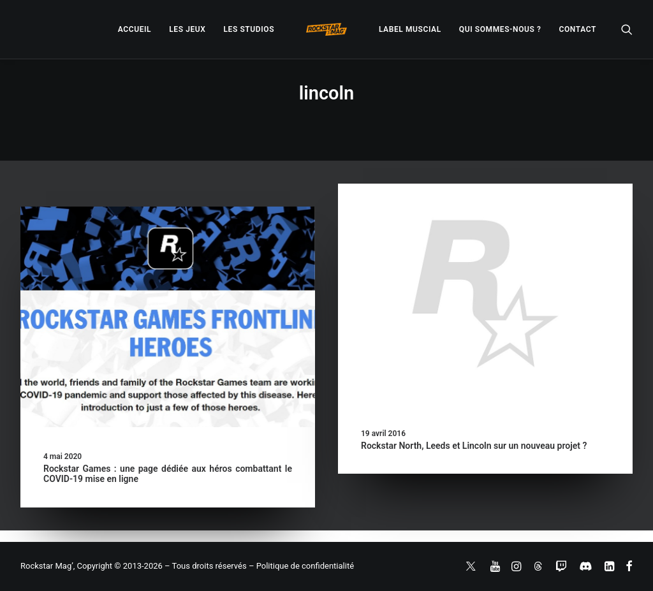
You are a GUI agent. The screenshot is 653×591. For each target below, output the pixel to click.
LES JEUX (187, 29)
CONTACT (577, 29)
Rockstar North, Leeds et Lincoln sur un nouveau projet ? (474, 446)
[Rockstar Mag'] (326, 29)
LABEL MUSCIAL (410, 29)
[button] (627, 29)
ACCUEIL (134, 29)
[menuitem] (134, 29)
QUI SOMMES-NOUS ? (500, 29)
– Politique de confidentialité (301, 566)
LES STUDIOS (248, 29)
